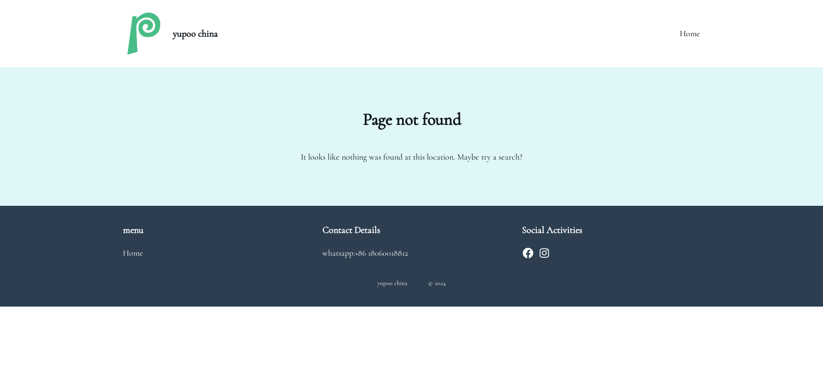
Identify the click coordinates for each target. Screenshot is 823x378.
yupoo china (195, 33)
